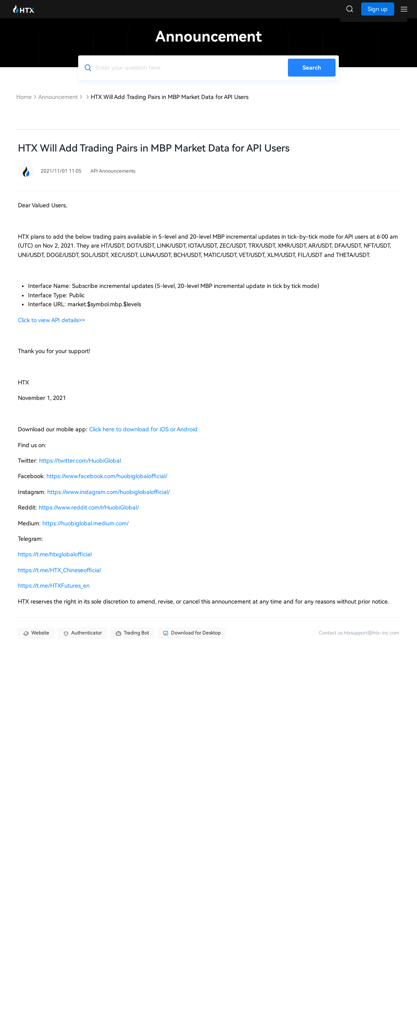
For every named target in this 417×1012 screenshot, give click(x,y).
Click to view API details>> (51, 328)
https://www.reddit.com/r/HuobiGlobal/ (89, 515)
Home (24, 105)
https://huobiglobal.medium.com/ (85, 531)
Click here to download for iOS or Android (143, 437)
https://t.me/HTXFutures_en (54, 594)
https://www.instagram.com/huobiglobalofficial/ (108, 500)
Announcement (58, 105)
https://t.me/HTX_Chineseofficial (59, 578)
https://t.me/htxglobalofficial (55, 562)
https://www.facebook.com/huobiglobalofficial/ (106, 484)
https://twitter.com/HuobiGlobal (80, 468)
